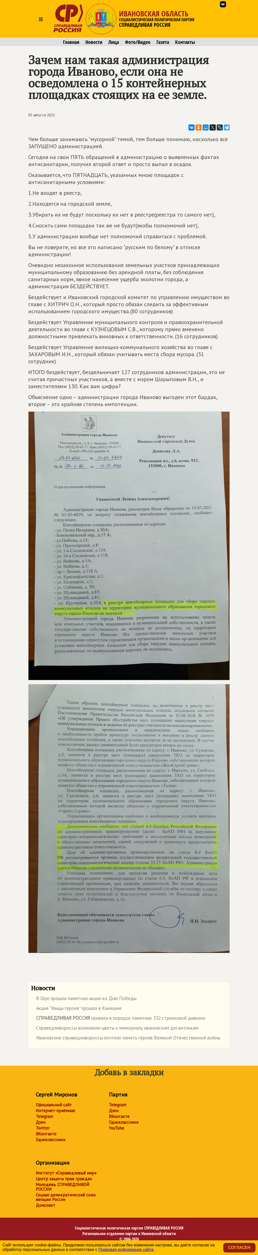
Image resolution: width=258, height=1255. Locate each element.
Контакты (185, 42)
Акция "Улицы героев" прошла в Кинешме (76, 1009)
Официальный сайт (54, 1105)
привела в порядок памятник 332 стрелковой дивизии (118, 1019)
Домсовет (45, 1205)
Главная (71, 42)
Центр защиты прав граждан (64, 1178)
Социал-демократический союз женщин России (65, 1197)
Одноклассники (50, 1139)
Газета (162, 42)
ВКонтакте (46, 1134)
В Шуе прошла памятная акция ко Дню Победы (84, 999)
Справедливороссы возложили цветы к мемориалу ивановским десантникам (115, 1029)
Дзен (40, 1122)
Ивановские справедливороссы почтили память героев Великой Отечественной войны (125, 1038)
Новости (93, 42)
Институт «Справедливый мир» (66, 1173)
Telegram (44, 1116)
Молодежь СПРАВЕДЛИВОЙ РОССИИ (62, 1186)
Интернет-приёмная (55, 1110)
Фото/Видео (137, 42)
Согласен (239, 1247)
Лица (113, 42)
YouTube (116, 1128)
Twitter (43, 1128)
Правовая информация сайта (125, 1249)
